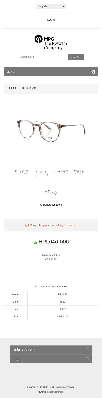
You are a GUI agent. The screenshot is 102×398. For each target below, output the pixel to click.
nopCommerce (57, 392)
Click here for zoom (51, 204)
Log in (51, 20)
